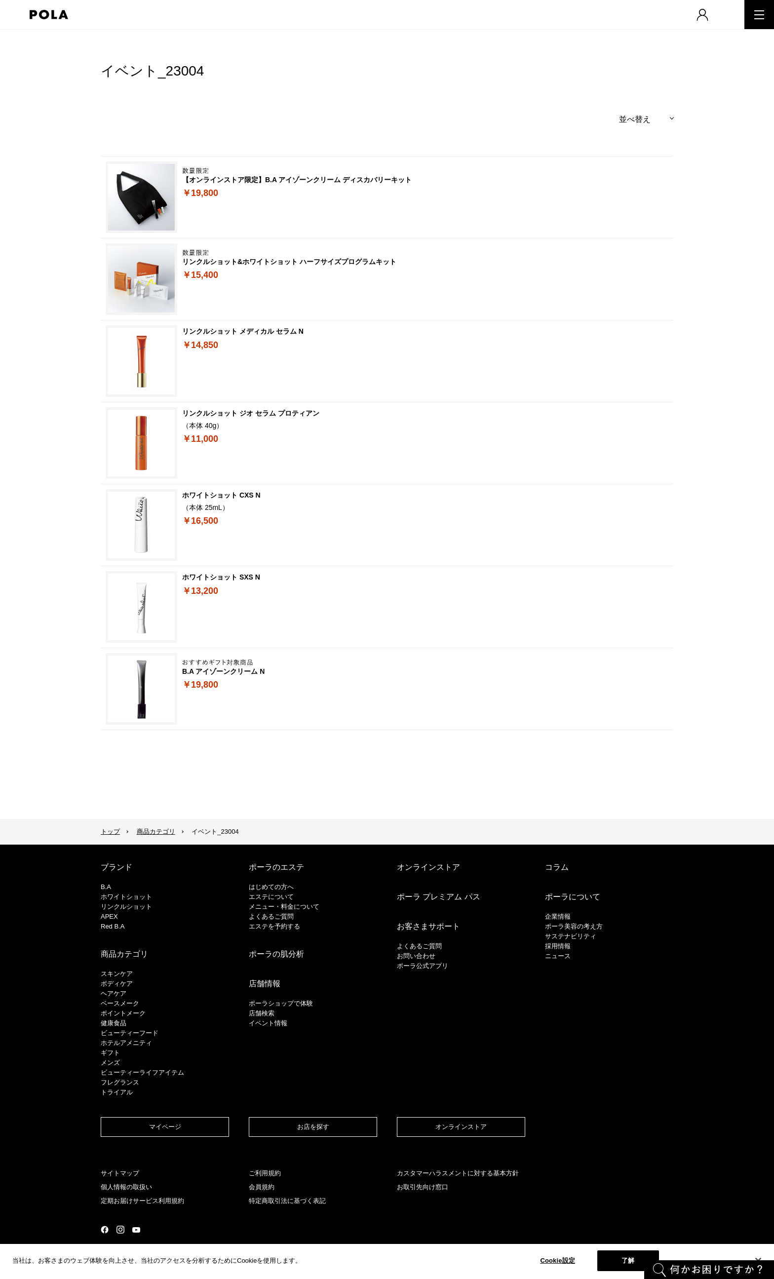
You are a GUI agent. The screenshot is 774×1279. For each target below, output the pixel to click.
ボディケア (117, 983)
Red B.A (112, 926)
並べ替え (635, 119)
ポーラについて (572, 896)
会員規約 (261, 1187)
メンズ (110, 1062)
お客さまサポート (428, 926)
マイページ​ (165, 1126)
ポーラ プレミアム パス (438, 896)
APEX (109, 916)
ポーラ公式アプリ (422, 965)
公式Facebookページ (105, 1230)
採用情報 (558, 946)
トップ (110, 831)
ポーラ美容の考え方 (574, 926)
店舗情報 (264, 983)
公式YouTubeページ (136, 1230)
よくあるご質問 (271, 916)
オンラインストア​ (461, 1126)
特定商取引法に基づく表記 (287, 1200)
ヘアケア (113, 993)
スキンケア (117, 973)
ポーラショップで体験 (281, 1003)
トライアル (117, 1092)
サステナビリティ (570, 936)
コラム (557, 867)
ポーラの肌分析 (276, 954)
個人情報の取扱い (126, 1187)
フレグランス (120, 1082)
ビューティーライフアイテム (142, 1072)
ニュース (558, 956)
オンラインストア (428, 867)
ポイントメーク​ (123, 1013)
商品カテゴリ (156, 831)
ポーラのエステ (276, 867)
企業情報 (558, 916)
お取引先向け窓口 (422, 1187)
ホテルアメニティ (126, 1042)
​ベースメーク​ (120, 1003)
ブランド (116, 867)
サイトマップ (120, 1173)
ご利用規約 (265, 1173)
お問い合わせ (416, 956)
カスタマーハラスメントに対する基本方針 (458, 1173)
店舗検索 (261, 1013)
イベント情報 (268, 1023)
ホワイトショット (126, 896)
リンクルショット (126, 906)
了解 (627, 1260)
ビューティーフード (129, 1033)
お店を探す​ (313, 1126)
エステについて (271, 896)
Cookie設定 (557, 1260)
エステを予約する (274, 926)
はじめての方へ (271, 887)
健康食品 (113, 1023)
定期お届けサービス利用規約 (142, 1200)
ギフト (110, 1052)
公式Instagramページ (120, 1230)
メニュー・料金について (284, 906)
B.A (106, 887)
